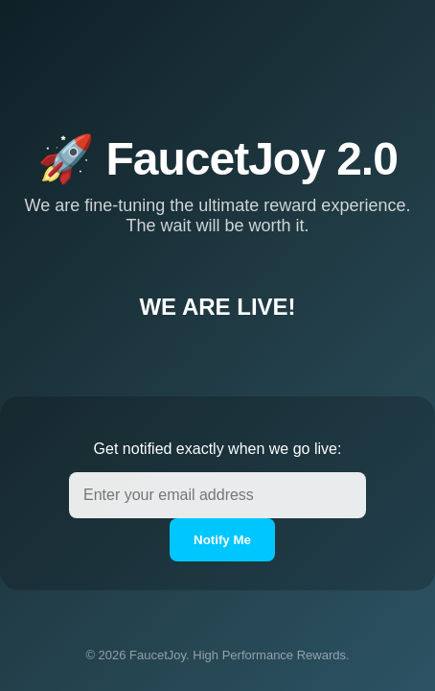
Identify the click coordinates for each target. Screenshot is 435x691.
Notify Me (222, 540)
